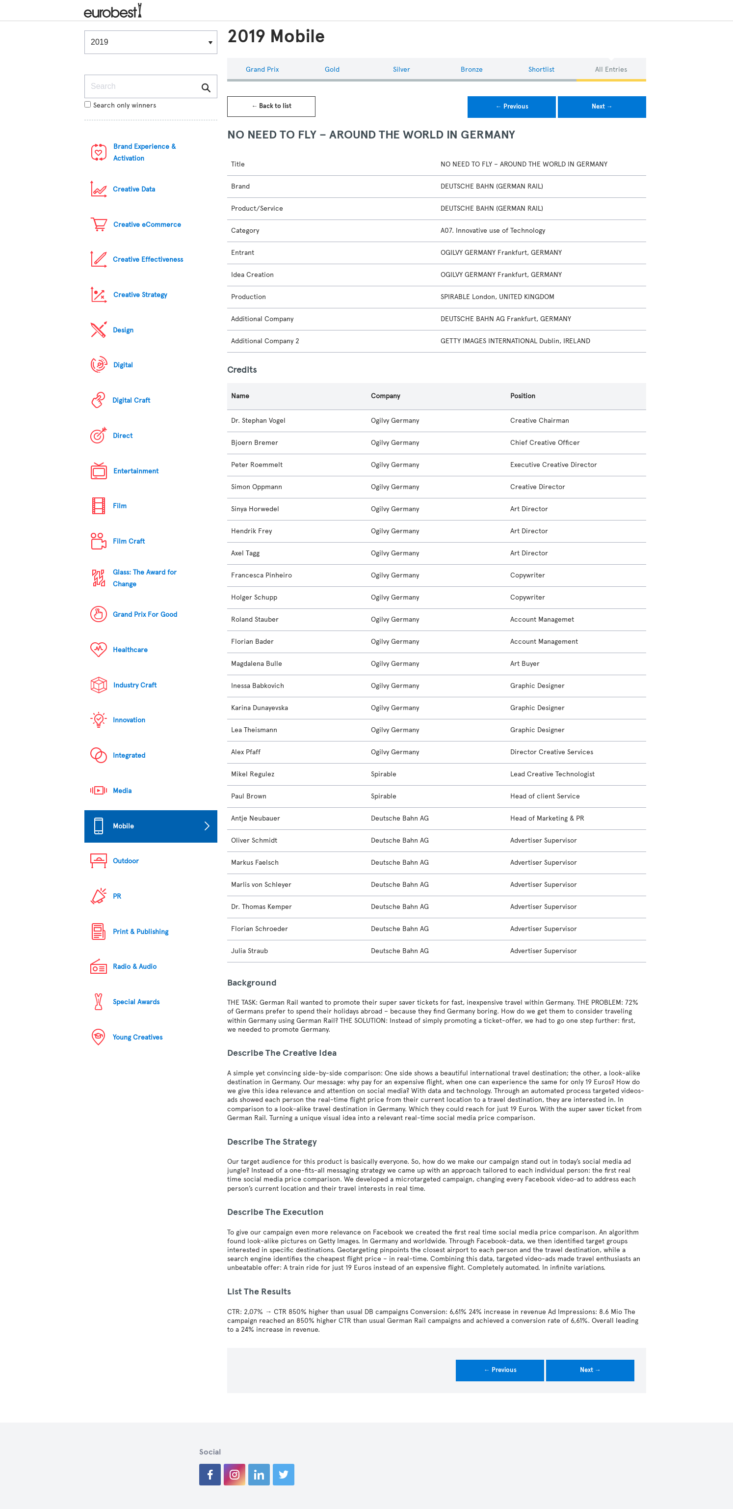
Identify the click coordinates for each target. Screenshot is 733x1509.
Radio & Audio (135, 966)
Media (122, 791)
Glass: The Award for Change (145, 578)
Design (123, 330)
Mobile (123, 826)
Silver (401, 69)
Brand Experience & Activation (144, 152)
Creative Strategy (140, 295)
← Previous (512, 106)
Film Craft (129, 541)
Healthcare (130, 650)
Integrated (129, 755)
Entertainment (135, 471)
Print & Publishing (140, 932)
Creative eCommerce (147, 224)
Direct (122, 436)
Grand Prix (262, 69)
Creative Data (134, 189)
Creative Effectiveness (148, 259)
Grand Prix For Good (145, 614)
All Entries (611, 69)
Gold (332, 69)
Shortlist (541, 69)
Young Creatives (137, 1037)
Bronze (472, 69)
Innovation (129, 720)
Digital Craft (131, 400)
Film (120, 506)
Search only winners (120, 105)
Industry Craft (135, 685)
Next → (602, 106)
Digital (123, 365)
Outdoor (126, 861)
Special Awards (136, 1002)
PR (117, 896)
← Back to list (271, 106)
